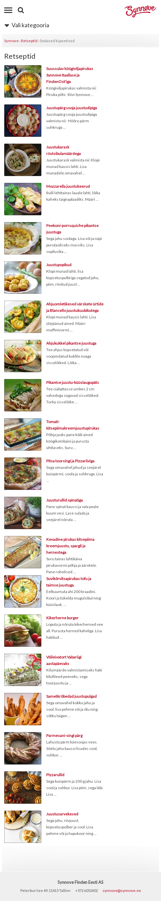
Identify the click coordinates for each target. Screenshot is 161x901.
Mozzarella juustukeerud (68, 186)
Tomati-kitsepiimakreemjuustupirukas (72, 425)
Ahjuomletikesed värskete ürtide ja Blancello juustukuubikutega (74, 307)
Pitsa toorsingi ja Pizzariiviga (70, 460)
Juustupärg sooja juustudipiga (71, 107)
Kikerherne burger (62, 617)
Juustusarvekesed (62, 814)
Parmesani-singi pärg (64, 735)
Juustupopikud (58, 264)
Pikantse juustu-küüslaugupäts (72, 382)
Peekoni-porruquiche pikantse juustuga (72, 228)
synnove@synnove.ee (121, 890)
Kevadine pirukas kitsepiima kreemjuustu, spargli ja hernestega (70, 546)
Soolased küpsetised (57, 41)
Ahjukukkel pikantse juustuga (71, 343)
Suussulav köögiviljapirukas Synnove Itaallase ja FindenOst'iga (69, 75)
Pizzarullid (55, 774)
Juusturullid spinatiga (64, 500)
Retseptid (29, 41)
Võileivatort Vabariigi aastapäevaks (63, 660)
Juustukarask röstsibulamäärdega (63, 150)
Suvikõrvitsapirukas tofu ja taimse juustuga (68, 581)
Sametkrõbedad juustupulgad (71, 696)
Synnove (11, 41)
